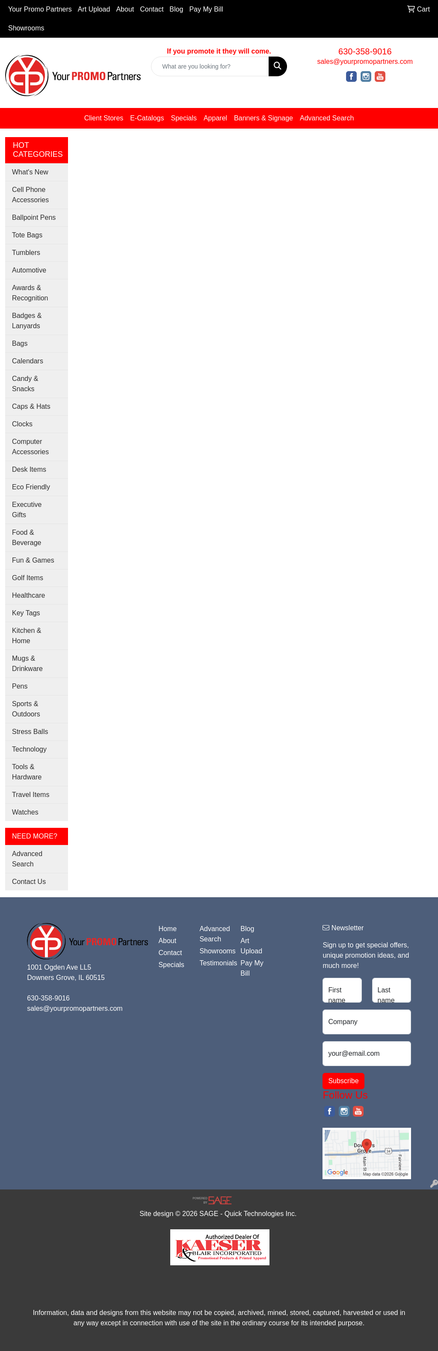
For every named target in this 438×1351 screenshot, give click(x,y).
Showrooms (26, 28)
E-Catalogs (147, 118)
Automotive (29, 270)
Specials (183, 118)
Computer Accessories (30, 446)
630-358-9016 (365, 51)
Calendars (27, 361)
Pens (19, 686)
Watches (25, 812)
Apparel (215, 118)
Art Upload (94, 9)
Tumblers (26, 252)
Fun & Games (33, 560)
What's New (30, 172)
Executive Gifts (26, 509)
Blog (176, 9)
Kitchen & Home (26, 635)
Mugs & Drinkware (27, 663)
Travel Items (30, 794)
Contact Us (29, 881)
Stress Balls (30, 731)
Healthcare (28, 595)
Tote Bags (27, 235)
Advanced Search (327, 118)
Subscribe (343, 1080)
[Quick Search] (210, 66)
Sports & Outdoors (26, 709)
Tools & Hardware (26, 772)
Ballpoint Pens (34, 217)
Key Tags (26, 613)
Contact (151, 9)
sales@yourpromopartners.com (365, 61)
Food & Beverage (26, 537)
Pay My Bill (206, 9)
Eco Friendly (31, 487)
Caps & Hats (31, 406)
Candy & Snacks (25, 383)
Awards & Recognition (30, 293)
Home (167, 928)
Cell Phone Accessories (30, 195)
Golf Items (27, 577)
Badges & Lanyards (26, 321)
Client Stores (104, 118)
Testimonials (214, 963)
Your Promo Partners (40, 9)
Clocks (22, 424)
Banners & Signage (263, 118)
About (125, 9)
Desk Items (29, 469)
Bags (19, 343)
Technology (29, 749)
